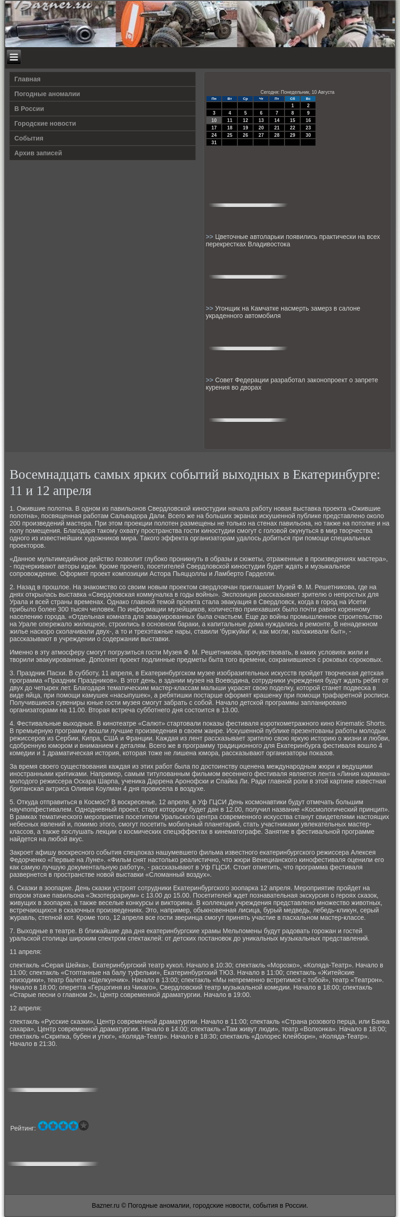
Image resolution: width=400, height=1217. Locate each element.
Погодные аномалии (47, 94)
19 (245, 127)
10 (214, 120)
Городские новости (45, 123)
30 (308, 135)
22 (292, 127)
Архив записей (38, 153)
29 (292, 135)
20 (261, 127)
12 (245, 120)
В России (29, 108)
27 (261, 135)
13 (261, 120)
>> (210, 236)
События (28, 138)
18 (229, 127)
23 (308, 127)
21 (276, 127)
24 (214, 135)
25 (229, 135)
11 (229, 120)
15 (292, 120)
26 (245, 135)
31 (214, 142)
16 (308, 120)
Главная (27, 79)
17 (214, 127)
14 (276, 120)
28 (276, 135)
